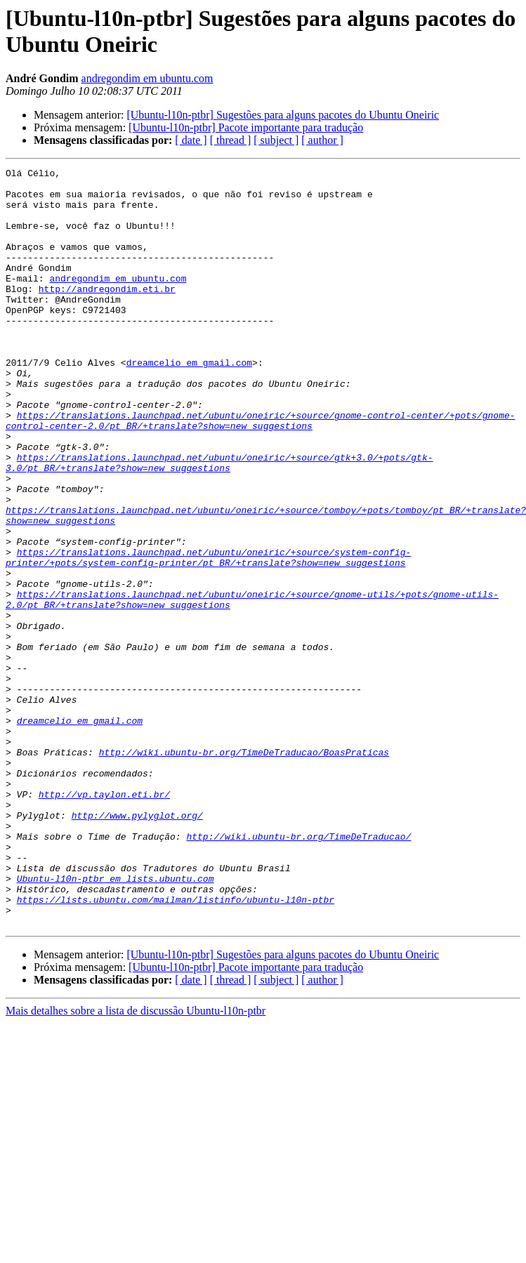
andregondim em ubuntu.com (147, 78)
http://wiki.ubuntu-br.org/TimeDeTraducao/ (298, 971)
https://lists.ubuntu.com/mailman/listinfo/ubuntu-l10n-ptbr (175, 1046)
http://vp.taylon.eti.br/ (104, 920)
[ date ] (190, 140)
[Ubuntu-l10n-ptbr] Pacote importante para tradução (246, 127)
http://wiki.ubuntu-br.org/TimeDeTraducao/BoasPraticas (244, 870)
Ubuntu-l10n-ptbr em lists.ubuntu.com (115, 1021)
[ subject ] (276, 140)
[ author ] (322, 140)
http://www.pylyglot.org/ (137, 945)
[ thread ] (230, 140)
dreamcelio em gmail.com (189, 402)
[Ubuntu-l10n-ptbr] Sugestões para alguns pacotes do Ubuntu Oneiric (282, 115)
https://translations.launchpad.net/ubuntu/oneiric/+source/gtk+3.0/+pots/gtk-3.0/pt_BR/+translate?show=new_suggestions (219, 522)
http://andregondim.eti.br (107, 314)
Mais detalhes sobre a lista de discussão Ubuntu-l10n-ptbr (135, 1162)
